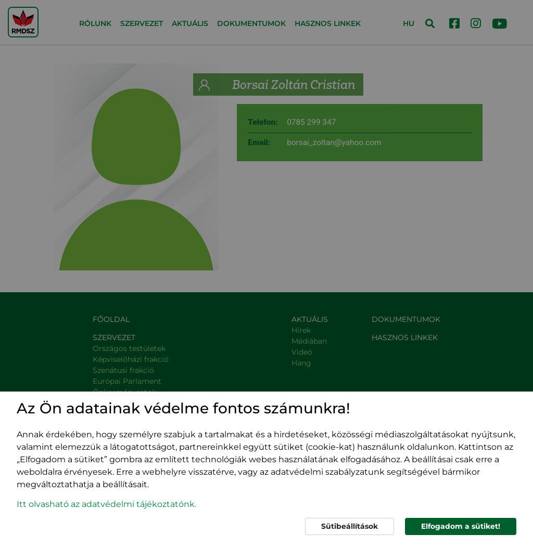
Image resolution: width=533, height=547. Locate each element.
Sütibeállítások (349, 526)
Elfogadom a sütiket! (460, 526)
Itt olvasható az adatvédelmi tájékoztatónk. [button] (106, 504)
